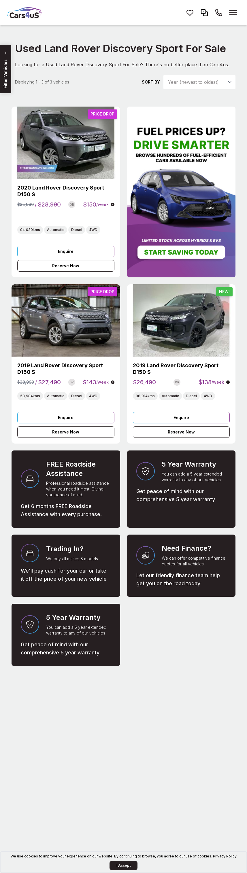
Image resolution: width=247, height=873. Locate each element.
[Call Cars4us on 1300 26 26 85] (219, 13)
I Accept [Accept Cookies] (123, 865)
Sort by (151, 81)
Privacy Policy (225, 856)
